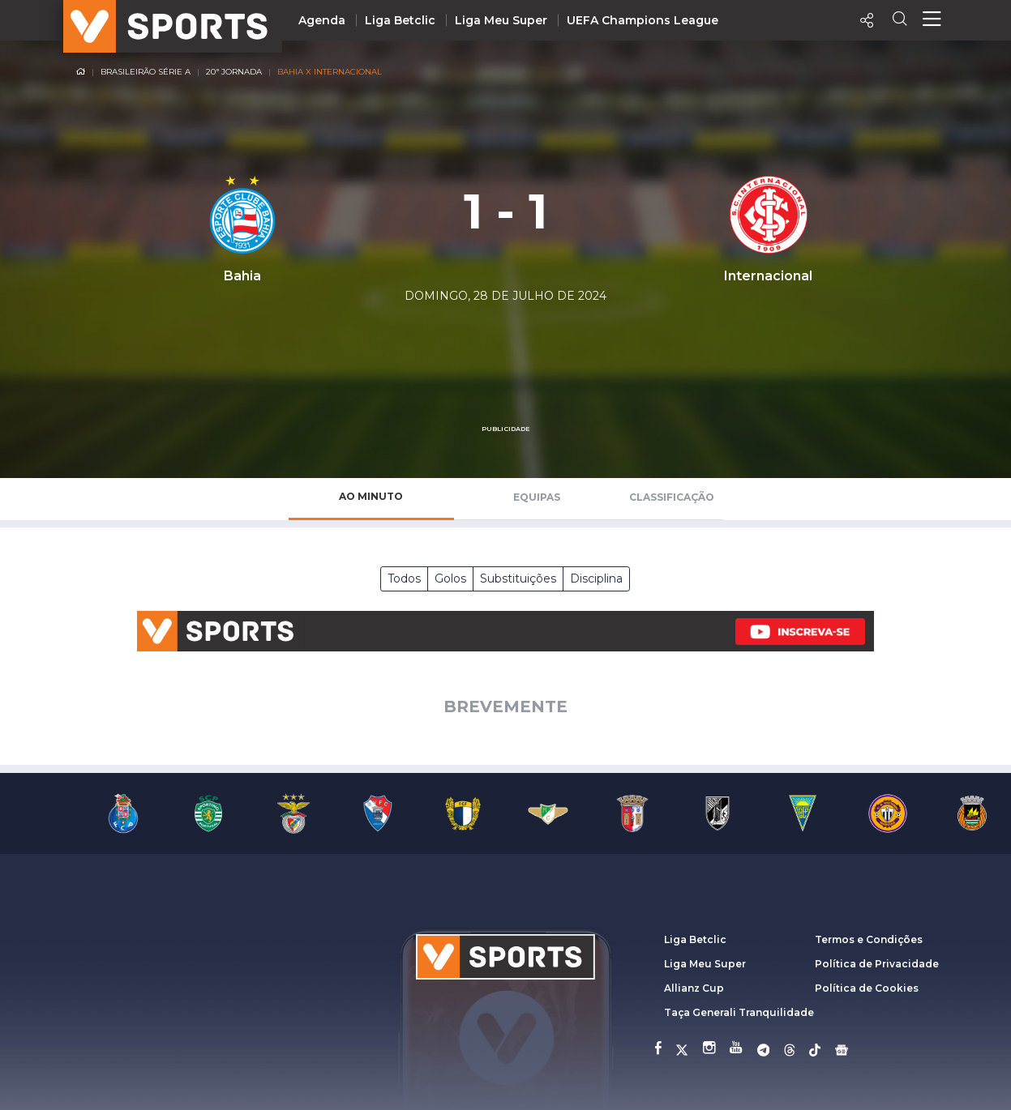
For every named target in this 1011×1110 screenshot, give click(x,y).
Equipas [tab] (536, 497)
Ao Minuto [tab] (371, 496)
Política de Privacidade (877, 964)
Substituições (518, 578)
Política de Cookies (867, 988)
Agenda (321, 20)
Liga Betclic (400, 20)
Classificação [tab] (671, 497)
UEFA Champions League (642, 20)
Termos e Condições (869, 939)
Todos (404, 578)
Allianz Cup (694, 988)
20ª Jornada (234, 71)
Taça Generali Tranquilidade (739, 1012)
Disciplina (596, 578)
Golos (450, 578)
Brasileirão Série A (146, 71)
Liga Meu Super (501, 20)
